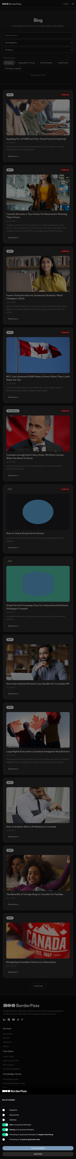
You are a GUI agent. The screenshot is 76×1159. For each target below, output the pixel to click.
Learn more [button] (38, 1154)
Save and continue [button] (38, 1148)
